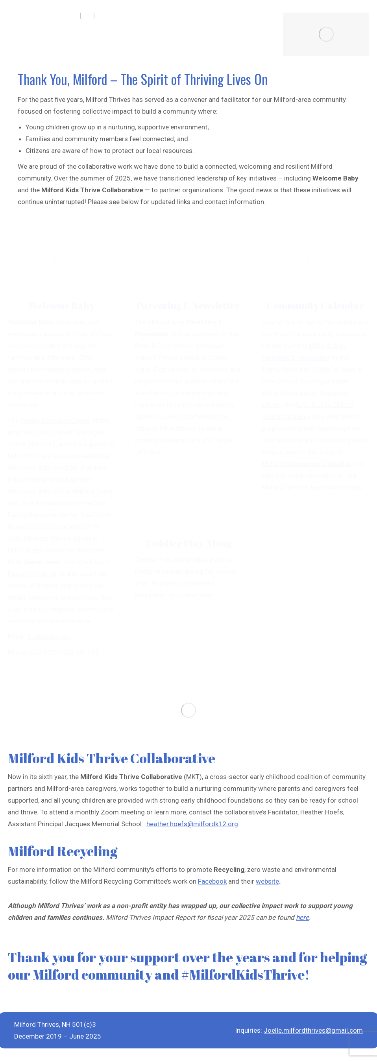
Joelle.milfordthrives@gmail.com (313, 1030)
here (302, 917)
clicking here (195, 595)
